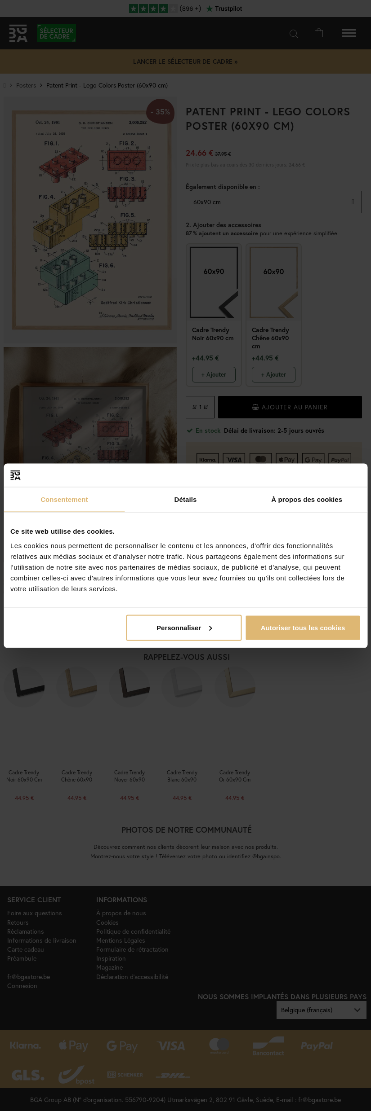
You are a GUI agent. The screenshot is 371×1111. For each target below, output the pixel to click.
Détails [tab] (185, 499)
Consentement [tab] (64, 499)
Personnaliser (184, 627)
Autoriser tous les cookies (303, 627)
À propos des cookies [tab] (306, 499)
